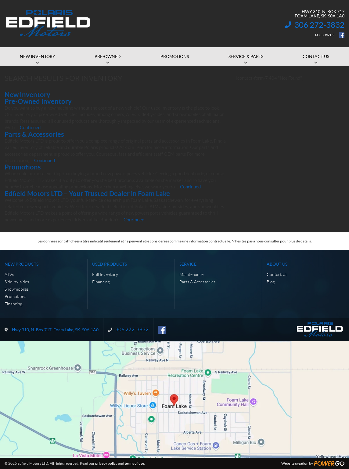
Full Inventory (105, 274)
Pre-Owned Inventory (38, 101)
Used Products (109, 264)
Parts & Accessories (34, 134)
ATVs (9, 274)
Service (187, 264)
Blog (271, 281)
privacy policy (106, 463)
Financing (13, 303)
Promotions (23, 167)
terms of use (134, 463)
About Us (277, 264)
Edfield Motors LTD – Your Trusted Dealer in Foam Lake (87, 193)
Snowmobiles (17, 289)
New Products (21, 264)
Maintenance (191, 274)
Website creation (294, 463)
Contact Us (277, 274)
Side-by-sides (17, 281)
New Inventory (27, 94)
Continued (30, 127)
